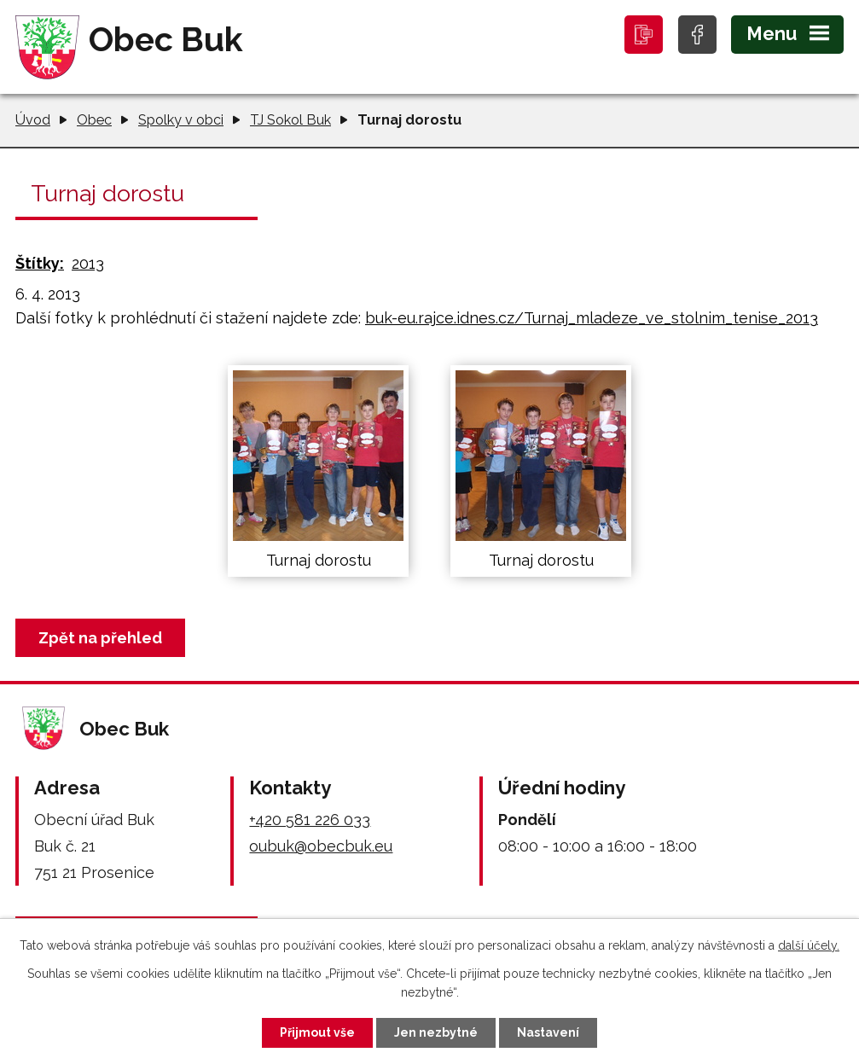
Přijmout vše (317, 1032)
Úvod (32, 120)
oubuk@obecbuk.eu (320, 846)
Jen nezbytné (436, 1032)
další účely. (808, 945)
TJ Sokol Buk (290, 120)
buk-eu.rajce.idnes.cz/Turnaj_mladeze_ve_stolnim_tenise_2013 (591, 318)
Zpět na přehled (100, 638)
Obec (94, 120)
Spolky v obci (180, 120)
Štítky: (39, 263)
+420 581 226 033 (309, 820)
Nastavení (548, 1032)
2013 (88, 263)
